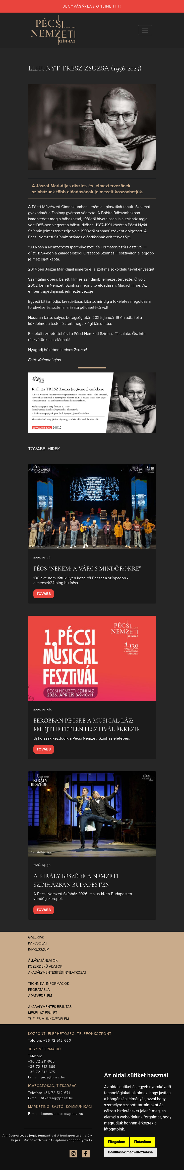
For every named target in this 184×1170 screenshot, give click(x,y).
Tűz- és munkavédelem (48, 1019)
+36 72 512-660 (57, 1040)
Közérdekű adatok (45, 966)
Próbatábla (39, 990)
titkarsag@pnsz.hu (57, 1098)
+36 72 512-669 (42, 1067)
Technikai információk (48, 984)
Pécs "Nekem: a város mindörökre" (87, 568)
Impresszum (38, 949)
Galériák (36, 937)
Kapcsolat (37, 943)
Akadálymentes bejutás (50, 1007)
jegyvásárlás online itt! (92, 6)
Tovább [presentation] (44, 594)
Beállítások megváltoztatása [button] (130, 1152)
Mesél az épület (42, 1013)
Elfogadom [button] (116, 1142)
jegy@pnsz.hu (53, 1077)
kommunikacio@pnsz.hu (62, 1114)
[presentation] (92, 506)
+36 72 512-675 (41, 1072)
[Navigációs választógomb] (145, 30)
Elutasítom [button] (142, 1142)
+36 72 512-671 (56, 1093)
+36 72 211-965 (41, 1061)
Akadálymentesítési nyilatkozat (57, 972)
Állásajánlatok (42, 960)
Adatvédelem (40, 996)
